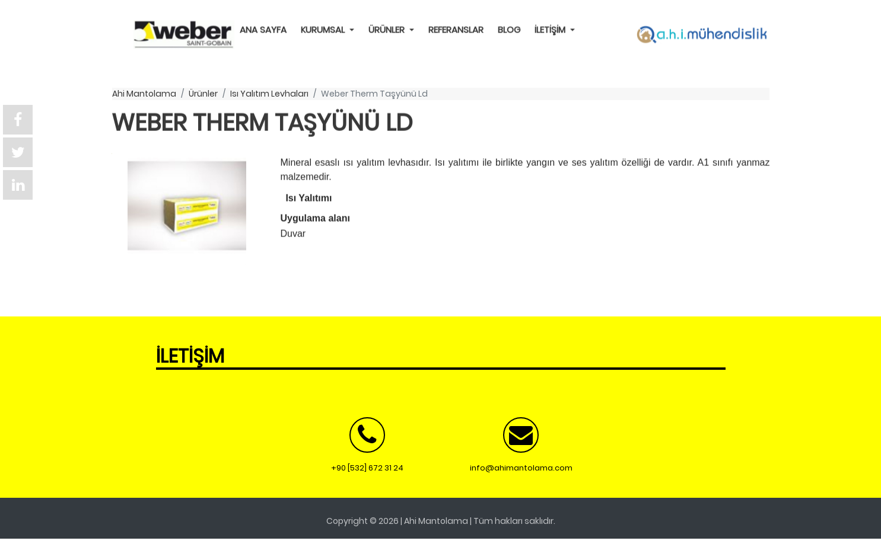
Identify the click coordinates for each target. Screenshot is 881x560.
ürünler (203, 94)
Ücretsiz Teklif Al (54, 545)
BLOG (509, 29)
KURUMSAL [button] (324, 29)
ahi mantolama (144, 94)
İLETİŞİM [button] (551, 29)
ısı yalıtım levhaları (269, 94)
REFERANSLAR (456, 29)
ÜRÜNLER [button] (387, 29)
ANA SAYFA (263, 29)
